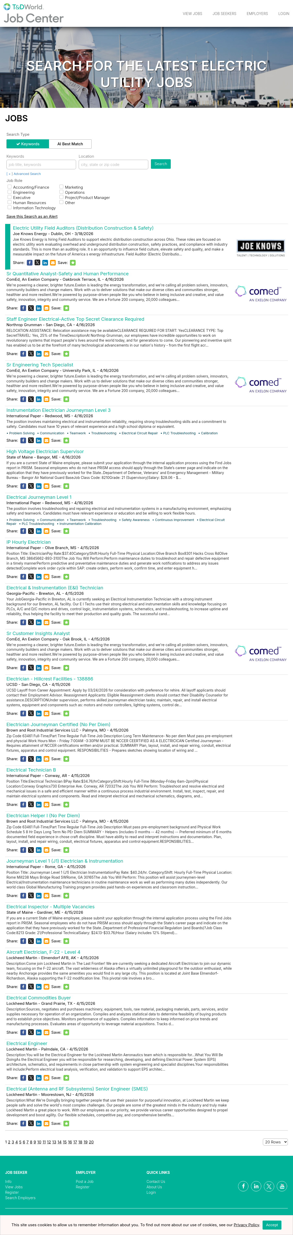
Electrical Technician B (31, 770)
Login (283, 13)
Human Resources (26, 202)
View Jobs (192, 13)
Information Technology (31, 207)
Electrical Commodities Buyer (38, 997)
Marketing (71, 187)
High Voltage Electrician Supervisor (45, 451)
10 (39, 1142)
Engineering (21, 192)
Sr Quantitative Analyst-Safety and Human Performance (67, 273)
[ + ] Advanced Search (23, 174)
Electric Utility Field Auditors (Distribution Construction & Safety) (83, 228)
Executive (18, 197)
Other (67, 202)
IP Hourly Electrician (28, 542)
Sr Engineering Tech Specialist (39, 364)
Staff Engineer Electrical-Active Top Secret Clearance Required (75, 319)
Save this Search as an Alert (32, 216)
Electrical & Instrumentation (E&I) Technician (54, 587)
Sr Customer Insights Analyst (38, 633)
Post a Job (85, 1181)
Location (86, 156)
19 (85, 1142)
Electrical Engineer (26, 1043)
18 (80, 1142)
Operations (72, 192)
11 (44, 1142)
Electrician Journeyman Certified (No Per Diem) (58, 724)
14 (60, 1142)
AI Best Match (70, 143)
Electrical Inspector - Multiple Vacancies (50, 906)
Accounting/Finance (28, 187)
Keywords (30, 143)
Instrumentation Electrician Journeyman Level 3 (58, 410)
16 (70, 1142)
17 (75, 1142)
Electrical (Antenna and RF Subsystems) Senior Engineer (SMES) (77, 1089)
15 (65, 1142)
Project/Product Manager (84, 197)
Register (12, 1192)
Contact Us (155, 1181)
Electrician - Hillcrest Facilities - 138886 (49, 678)
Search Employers (20, 1198)
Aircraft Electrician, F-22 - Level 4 (43, 952)
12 (49, 1142)
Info (8, 1181)
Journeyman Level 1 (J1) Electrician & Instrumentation (64, 861)
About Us (154, 1187)
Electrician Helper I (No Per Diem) (43, 815)
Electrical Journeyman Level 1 (38, 497)
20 (91, 1142)
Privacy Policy (246, 1224)
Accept (272, 1225)
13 (54, 1142)
